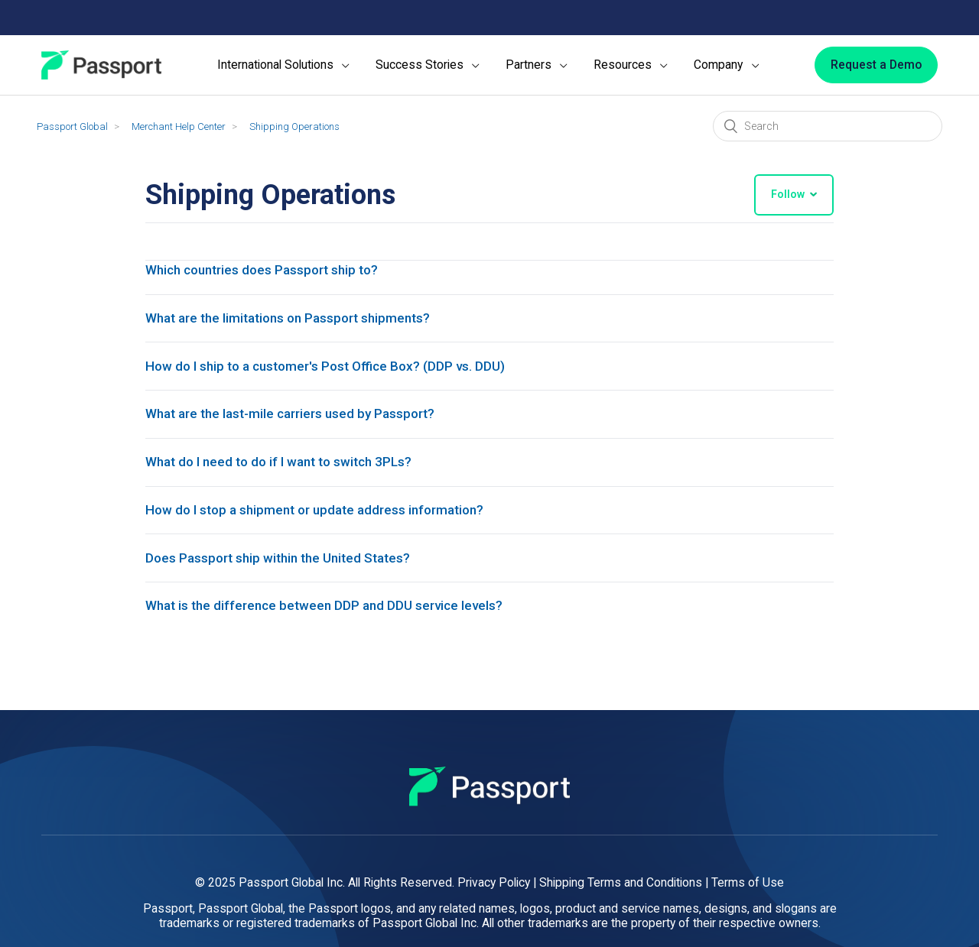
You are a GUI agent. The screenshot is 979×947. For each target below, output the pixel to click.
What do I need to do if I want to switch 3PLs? (286, 479)
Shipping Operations (294, 126)
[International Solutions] (283, 65)
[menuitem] (283, 65)
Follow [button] (788, 194)
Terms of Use (747, 882)
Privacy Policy (493, 882)
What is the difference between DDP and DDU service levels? (330, 635)
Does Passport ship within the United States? (283, 583)
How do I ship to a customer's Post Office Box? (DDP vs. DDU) (332, 375)
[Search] (827, 126)
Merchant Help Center (179, 126)
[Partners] (537, 65)
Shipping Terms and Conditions (620, 882)
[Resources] (631, 65)
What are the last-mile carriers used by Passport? (298, 427)
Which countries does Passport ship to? (268, 271)
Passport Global (72, 126)
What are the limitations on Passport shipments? (296, 323)
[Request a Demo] (876, 65)
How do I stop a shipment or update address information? (323, 531)
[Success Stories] (428, 65)
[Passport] (101, 65)
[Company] (726, 65)
